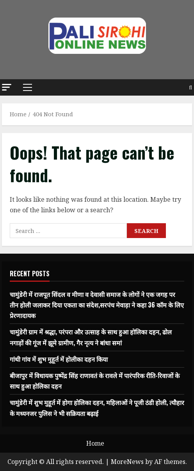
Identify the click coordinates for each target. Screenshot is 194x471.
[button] (6, 87)
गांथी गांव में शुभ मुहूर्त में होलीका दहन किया (59, 359)
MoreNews (127, 461)
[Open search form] (190, 87)
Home (95, 443)
